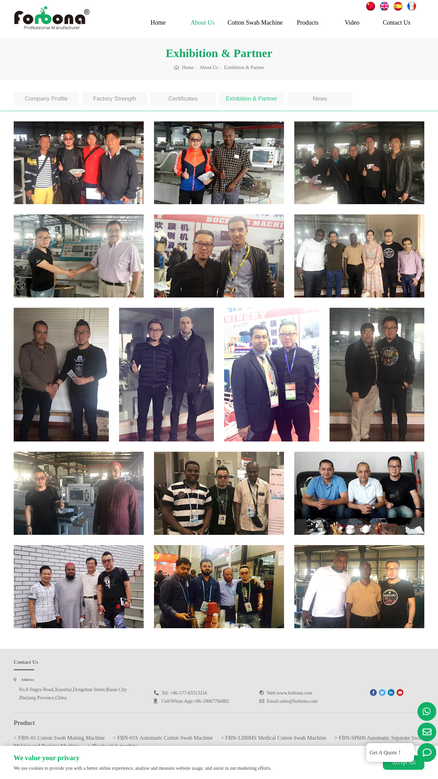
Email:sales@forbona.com (292, 701)
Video (352, 22)
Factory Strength (114, 98)
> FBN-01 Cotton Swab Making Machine (59, 738)
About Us (203, 22)
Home (158, 22)
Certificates (182, 98)
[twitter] (382, 692)
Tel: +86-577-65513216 (184, 693)
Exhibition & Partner (251, 98)
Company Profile (46, 98)
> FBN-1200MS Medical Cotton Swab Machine (273, 738)
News (320, 98)
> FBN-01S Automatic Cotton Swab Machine (163, 738)
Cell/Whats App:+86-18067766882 (195, 701)
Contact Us (397, 22)
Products (308, 22)
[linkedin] (391, 692)
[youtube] (400, 692)
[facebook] (373, 692)
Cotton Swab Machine (255, 22)
